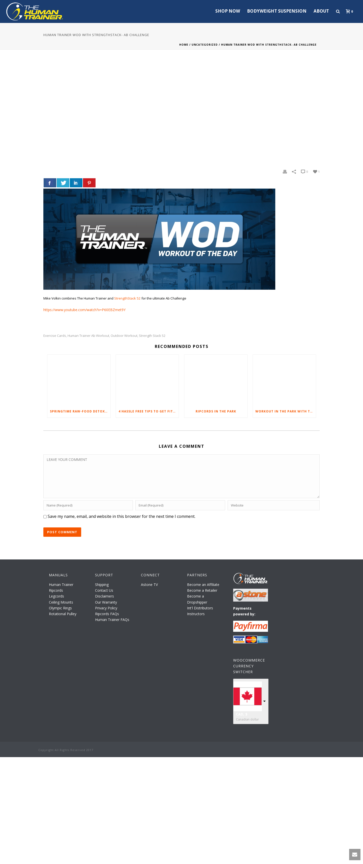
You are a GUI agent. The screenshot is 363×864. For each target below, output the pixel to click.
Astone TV (149, 584)
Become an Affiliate (203, 584)
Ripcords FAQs (107, 613)
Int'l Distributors (200, 608)
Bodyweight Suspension (277, 11)
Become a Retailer (202, 590)
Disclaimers (104, 596)
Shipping (102, 584)
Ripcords (56, 590)
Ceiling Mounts (61, 602)
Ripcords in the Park (216, 411)
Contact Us (104, 590)
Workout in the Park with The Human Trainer (285, 411)
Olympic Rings (60, 608)
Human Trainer (61, 584)
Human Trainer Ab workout (88, 335)
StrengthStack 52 (127, 298)
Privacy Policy (106, 608)
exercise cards (54, 335)
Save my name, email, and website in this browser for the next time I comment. (121, 516)
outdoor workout (124, 335)
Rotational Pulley (62, 613)
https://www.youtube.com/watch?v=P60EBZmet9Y (84, 309)
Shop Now (227, 11)
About (321, 11)
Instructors (196, 613)
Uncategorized (205, 44)
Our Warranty (106, 602)
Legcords (56, 596)
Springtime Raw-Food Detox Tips (80, 411)
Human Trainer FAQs (112, 619)
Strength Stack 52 (152, 335)
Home (183, 44)
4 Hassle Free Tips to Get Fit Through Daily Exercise (148, 411)
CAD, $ (242, 714)
